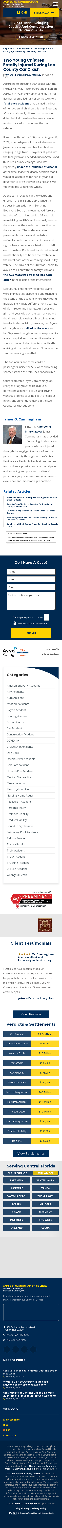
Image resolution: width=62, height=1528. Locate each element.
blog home (8, 48)
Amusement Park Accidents (23, 685)
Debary (16, 1204)
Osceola (9, 1468)
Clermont (45, 1212)
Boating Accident (17, 716)
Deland (16, 1212)
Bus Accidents (15, 722)
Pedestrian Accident (19, 801)
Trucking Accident (18, 862)
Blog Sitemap (23, 1508)
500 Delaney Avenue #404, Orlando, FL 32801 (31, 1312)
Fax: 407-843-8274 (14, 1340)
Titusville (45, 1219)
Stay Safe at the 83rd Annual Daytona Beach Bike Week (31, 1373)
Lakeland (16, 1227)
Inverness (16, 1219)
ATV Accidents (15, 691)
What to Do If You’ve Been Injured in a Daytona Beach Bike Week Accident (31, 1384)
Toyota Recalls (16, 844)
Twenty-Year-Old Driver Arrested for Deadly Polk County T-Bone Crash (30, 505)
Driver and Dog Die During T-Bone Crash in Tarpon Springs (31, 511)
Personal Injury (16, 807)
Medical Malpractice (19, 777)
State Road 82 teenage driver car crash (35, 540)
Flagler (33, 1466)
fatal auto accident (16, 103)
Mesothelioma (16, 783)
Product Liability (17, 820)
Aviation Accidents (18, 704)
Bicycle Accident (16, 710)
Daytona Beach (16, 1196)
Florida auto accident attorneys (24, 537)
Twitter (15, 1349)
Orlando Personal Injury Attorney (23, 74)
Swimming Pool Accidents (22, 832)
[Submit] (31, 633)
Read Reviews (31, 1014)
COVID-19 (13, 740)
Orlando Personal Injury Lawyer (23, 1473)
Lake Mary (16, 1180)
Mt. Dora (45, 1204)
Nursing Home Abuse (20, 795)
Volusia (44, 1468)
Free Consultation (31, 37)
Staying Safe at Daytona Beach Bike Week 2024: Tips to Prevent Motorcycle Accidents (31, 1395)
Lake (26, 1468)
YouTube (33, 1349)
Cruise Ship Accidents (20, 746)
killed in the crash (37, 328)
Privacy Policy (39, 1508)
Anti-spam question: (24, 617)
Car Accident (14, 728)
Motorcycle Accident (19, 789)
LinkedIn (24, 1349)
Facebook (6, 1349)
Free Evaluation (44, 13)
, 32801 (19, 1328)
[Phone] (31, 587)
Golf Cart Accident (18, 765)
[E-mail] (31, 579)
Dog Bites (13, 752)
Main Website (11, 1419)
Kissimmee (16, 1188)
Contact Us (10, 1435)
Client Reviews (51, 654)
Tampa (45, 1188)
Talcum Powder (16, 838)
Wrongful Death (17, 875)
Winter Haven (45, 1180)
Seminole (51, 1466)
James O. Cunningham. (26, 1503)
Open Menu (55, 4)
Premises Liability (17, 814)
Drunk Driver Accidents (21, 759)
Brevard (19, 1468)
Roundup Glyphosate (20, 826)
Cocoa (45, 1227)
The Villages (45, 1196)
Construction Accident (20, 734)
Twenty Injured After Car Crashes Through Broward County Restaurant (32, 518)
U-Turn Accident (17, 868)
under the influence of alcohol (37, 167)
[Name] (31, 572)
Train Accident (15, 850)
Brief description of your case (31, 601)
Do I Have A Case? (31, 562)
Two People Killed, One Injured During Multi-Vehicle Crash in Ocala (32, 498)
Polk (32, 1468)
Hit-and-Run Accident (20, 771)
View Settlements (31, 1153)
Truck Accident (16, 856)
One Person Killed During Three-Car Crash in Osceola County (32, 525)
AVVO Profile (52, 649)
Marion (41, 1466)
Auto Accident (23, 48)
